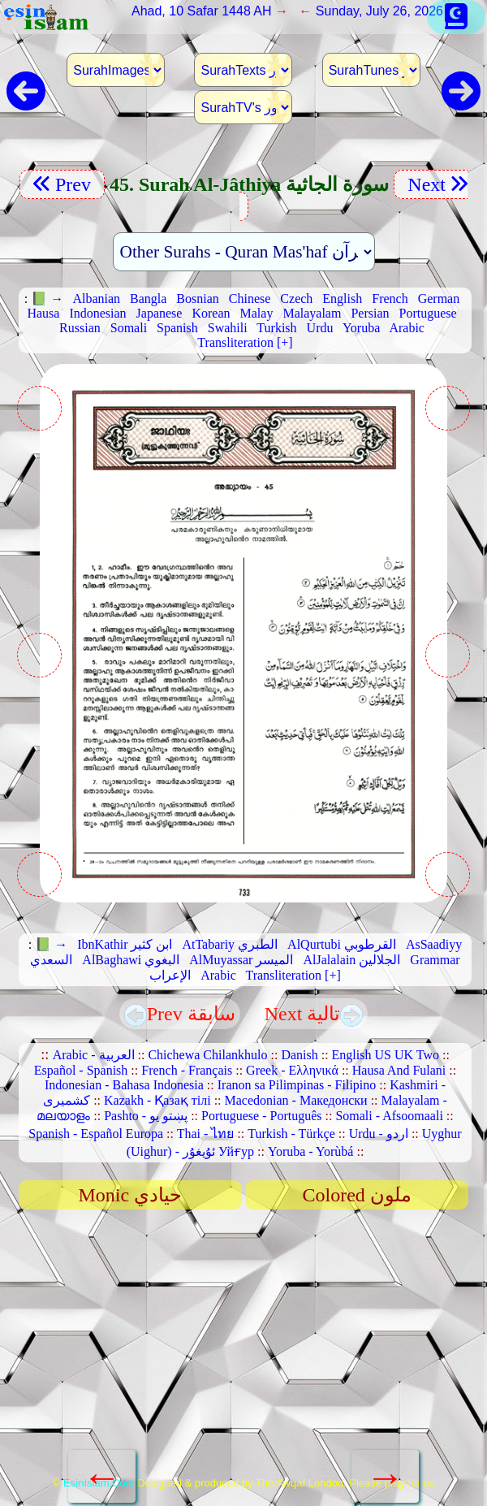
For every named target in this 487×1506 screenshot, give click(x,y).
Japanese (159, 313)
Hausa (43, 313)
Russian (80, 328)
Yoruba (361, 328)
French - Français (186, 1070)
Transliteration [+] (244, 342)
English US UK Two (385, 1055)
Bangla (148, 298)
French (389, 298)
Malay (257, 313)
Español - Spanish (81, 1070)
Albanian (96, 298)
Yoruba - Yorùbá (311, 1151)
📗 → (47, 298)
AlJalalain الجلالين (351, 960)
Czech (296, 298)
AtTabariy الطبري (230, 944)
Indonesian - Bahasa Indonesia (124, 1085)
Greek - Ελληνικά (292, 1070)
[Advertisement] (244, 1348)
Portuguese (427, 313)
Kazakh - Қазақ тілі (157, 1100)
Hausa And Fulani (399, 1070)
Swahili (228, 328)
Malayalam (311, 313)
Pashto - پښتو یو (145, 1116)
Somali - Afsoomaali (388, 1116)
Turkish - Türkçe (291, 1133)
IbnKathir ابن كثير (124, 944)
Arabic (407, 328)
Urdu (320, 328)
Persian (370, 313)
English (342, 298)
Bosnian (197, 298)
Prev (62, 184)
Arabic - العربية (94, 1055)
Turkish (276, 328)
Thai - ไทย (206, 1133)
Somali (128, 328)
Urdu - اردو (378, 1133)
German (439, 298)
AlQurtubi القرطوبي (341, 944)
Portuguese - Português (261, 1116)
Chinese (250, 298)
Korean (211, 313)
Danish (299, 1055)
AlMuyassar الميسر (241, 960)
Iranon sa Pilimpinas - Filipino (297, 1085)
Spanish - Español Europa (95, 1133)
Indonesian (97, 313)
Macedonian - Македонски (296, 1100)
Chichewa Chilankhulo (207, 1055)
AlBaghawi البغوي (130, 960)
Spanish (177, 328)
